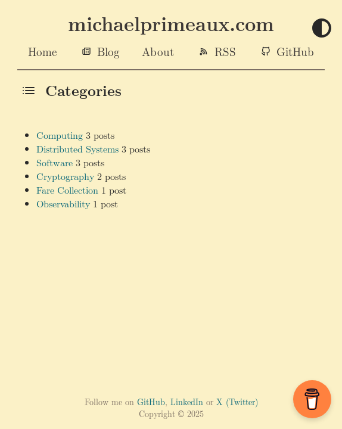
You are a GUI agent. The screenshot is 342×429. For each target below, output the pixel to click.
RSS (225, 51)
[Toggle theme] (321, 29)
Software (54, 162)
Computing (59, 135)
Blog (108, 51)
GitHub (295, 51)
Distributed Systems (77, 149)
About (158, 51)
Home (42, 51)
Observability (63, 203)
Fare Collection (67, 190)
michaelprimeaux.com (171, 23)
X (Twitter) (237, 402)
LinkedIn (186, 402)
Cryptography (65, 176)
